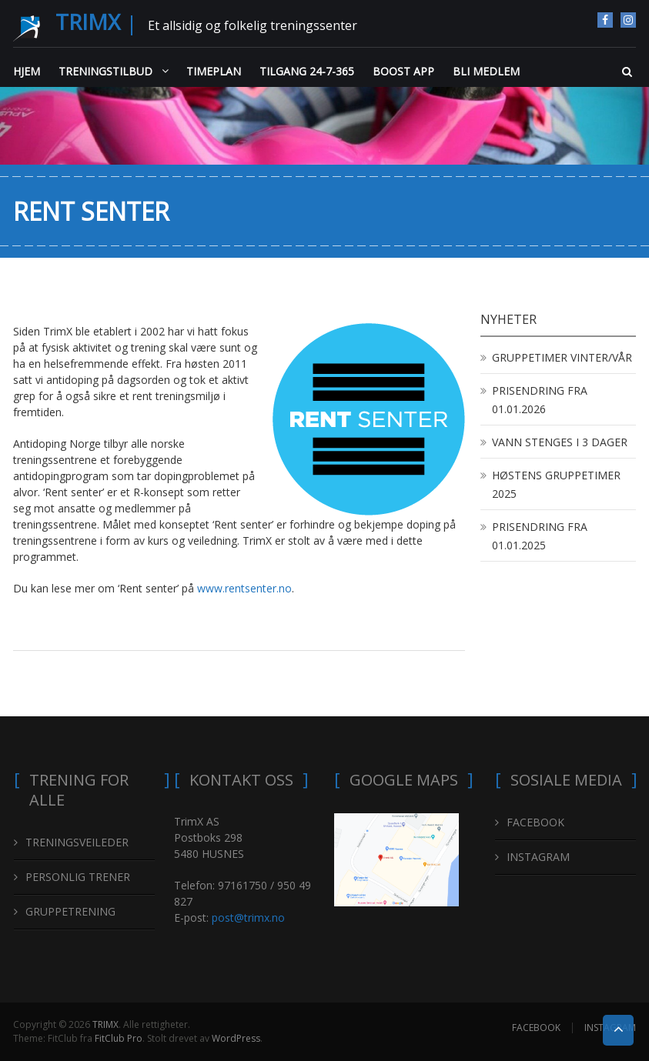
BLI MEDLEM (486, 71)
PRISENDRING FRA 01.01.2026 (539, 399)
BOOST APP (403, 71)
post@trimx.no (248, 917)
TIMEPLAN (213, 71)
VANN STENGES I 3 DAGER (559, 442)
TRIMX (87, 21)
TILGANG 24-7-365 (306, 71)
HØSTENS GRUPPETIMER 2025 (556, 484)
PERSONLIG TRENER (77, 876)
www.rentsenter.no (244, 588)
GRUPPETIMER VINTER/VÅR (562, 357)
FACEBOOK (605, 20)
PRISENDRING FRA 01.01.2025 (539, 535)
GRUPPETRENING (70, 911)
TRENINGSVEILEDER (77, 842)
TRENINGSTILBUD (105, 71)
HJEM (26, 71)
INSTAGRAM (628, 20)
